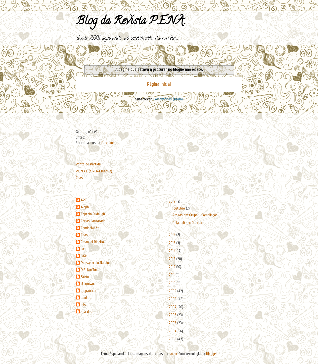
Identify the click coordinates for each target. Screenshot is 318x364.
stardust (87, 311)
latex (173, 354)
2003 (173, 339)
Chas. (80, 178)
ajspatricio (88, 291)
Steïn (85, 277)
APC (84, 200)
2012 (172, 267)
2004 (173, 331)
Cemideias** (90, 228)
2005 (173, 323)
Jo (82, 249)
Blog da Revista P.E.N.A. (130, 22)
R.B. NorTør (89, 270)
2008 (173, 299)
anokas (86, 297)
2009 (173, 291)
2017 (173, 201)
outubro (180, 208)
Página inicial (159, 84)
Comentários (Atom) (168, 99)
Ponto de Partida (88, 164)
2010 (173, 283)
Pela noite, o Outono (187, 222)
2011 (172, 275)
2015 (172, 243)
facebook (108, 143)
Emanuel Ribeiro (92, 242)
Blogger (211, 354)
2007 (173, 307)
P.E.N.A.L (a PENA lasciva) (94, 171)
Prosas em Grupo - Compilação (195, 215)
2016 (172, 234)
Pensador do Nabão (95, 263)
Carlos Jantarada (93, 221)
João (84, 256)
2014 (173, 251)
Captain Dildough (93, 214)
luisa (84, 304)
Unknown (87, 284)
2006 (173, 315)
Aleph (85, 207)
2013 (172, 259)
